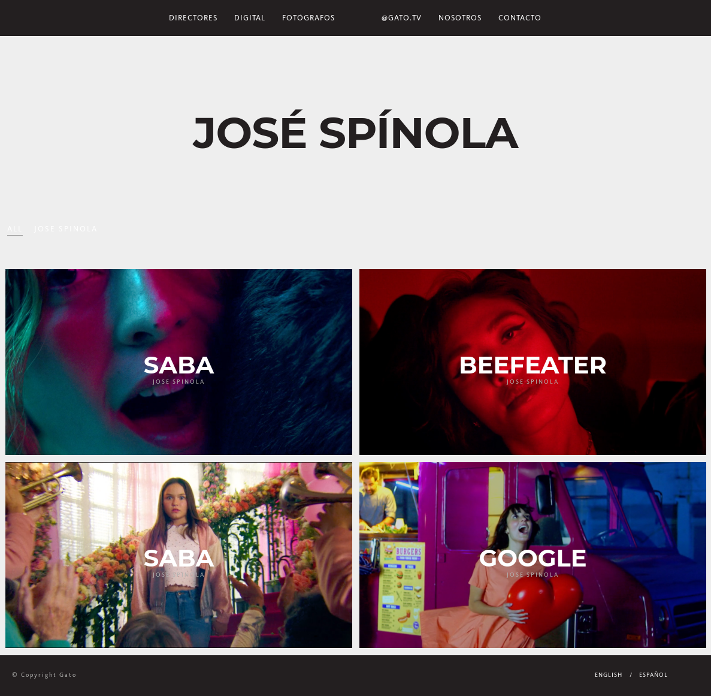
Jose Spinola (66, 228)
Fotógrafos (308, 17)
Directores (193, 17)
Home (358, 18)
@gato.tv (402, 17)
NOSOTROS (460, 17)
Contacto (519, 17)
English (608, 675)
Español (653, 675)
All (15, 228)
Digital (249, 17)
